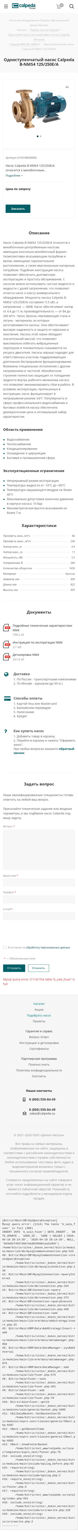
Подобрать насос (39, 1015)
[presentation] (34, 932)
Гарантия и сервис (39, 1031)
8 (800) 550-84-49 (42, 1099)
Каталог (39, 1004)
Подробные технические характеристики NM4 (42, 628)
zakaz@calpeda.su (42, 1113)
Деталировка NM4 (26, 655)
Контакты (39, 1076)
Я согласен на (39, 947)
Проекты (39, 1021)
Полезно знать (39, 1064)
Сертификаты (39, 1049)
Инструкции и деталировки (39, 1043)
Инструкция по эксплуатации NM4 (37, 642)
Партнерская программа (39, 1059)
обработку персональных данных (48, 947)
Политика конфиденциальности (39, 1070)
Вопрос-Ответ (39, 1037)
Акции (39, 1009)
